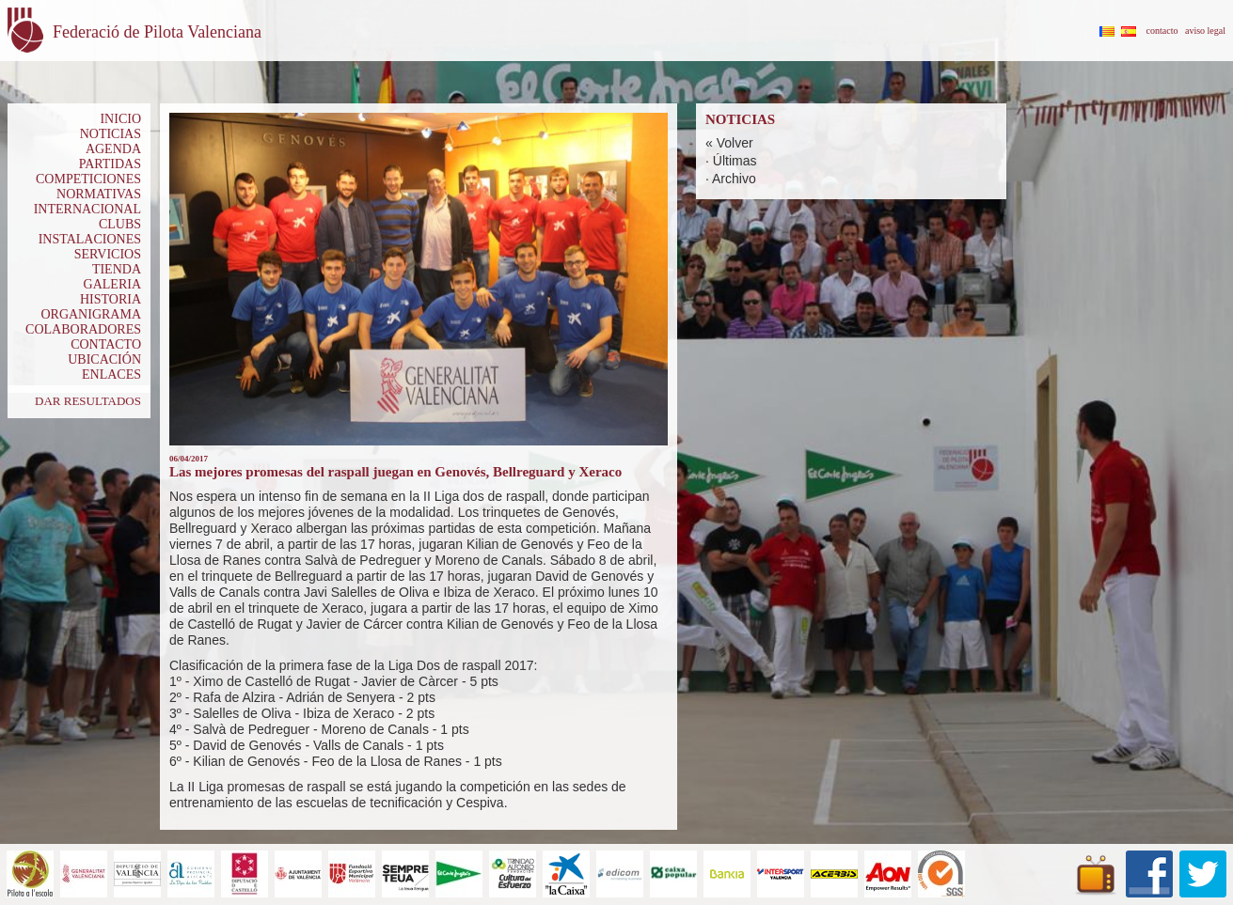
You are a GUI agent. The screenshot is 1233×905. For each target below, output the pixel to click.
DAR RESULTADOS (88, 401)
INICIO (120, 119)
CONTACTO (106, 344)
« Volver (729, 142)
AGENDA (113, 149)
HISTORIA (110, 299)
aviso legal (1205, 30)
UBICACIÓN (104, 359)
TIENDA (116, 269)
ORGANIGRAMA (90, 314)
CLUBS (120, 224)
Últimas (735, 160)
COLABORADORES (83, 329)
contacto (1162, 30)
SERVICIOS (107, 254)
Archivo (734, 178)
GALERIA (112, 284)
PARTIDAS (110, 164)
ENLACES (111, 374)
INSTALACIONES (90, 239)
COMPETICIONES (88, 179)
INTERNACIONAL (87, 209)
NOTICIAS (110, 134)
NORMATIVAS (98, 194)
